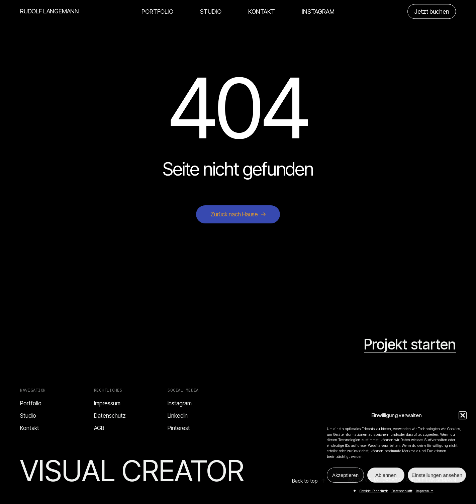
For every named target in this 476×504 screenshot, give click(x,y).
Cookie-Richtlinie (374, 491)
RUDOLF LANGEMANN (49, 11)
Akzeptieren (345, 475)
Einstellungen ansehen (436, 475)
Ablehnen (385, 475)
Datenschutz (401, 491)
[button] (462, 415)
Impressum (425, 491)
